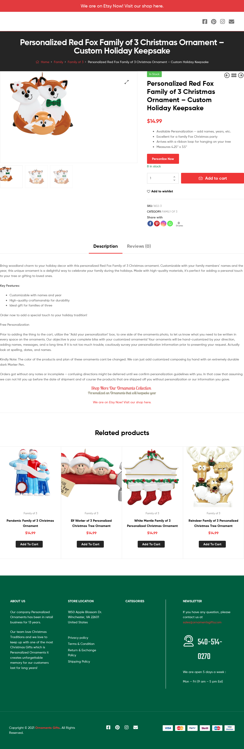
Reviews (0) (139, 246)
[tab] (105, 247)
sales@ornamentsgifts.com (202, 622)
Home (45, 62)
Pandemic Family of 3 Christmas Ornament (30, 523)
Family (58, 62)
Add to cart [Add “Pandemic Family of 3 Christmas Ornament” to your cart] (29, 544)
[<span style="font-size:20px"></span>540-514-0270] (188, 640)
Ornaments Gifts (47, 728)
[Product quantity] (163, 178)
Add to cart (216, 178)
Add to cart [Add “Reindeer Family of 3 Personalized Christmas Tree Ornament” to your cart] (212, 544)
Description (105, 246)
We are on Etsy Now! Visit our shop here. (122, 6)
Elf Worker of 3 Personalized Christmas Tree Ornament (91, 523)
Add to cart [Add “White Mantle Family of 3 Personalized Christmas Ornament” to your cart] (151, 544)
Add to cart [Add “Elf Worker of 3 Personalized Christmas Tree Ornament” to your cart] (90, 544)
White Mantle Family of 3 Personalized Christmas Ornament (152, 523)
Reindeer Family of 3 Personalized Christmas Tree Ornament (213, 523)
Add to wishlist (162, 191)
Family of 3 (75, 62)
